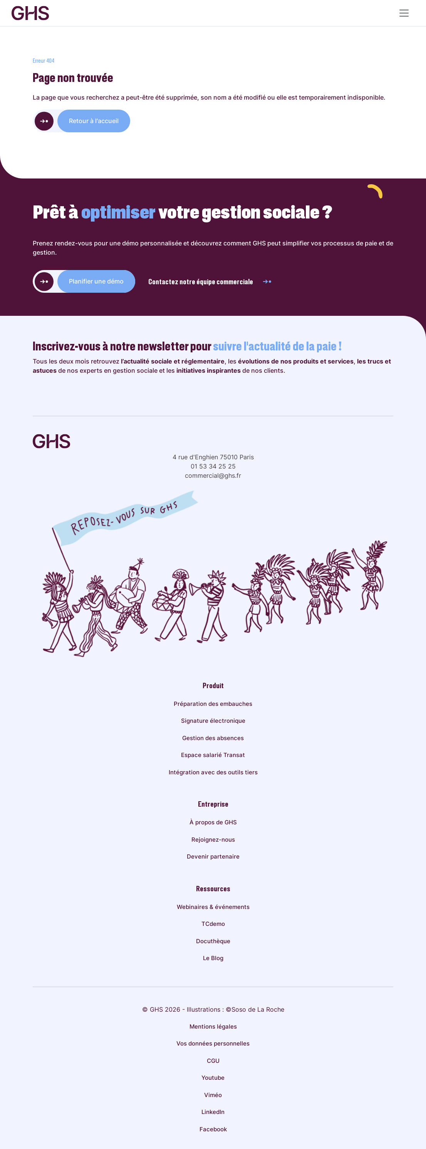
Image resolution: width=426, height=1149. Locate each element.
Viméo (213, 1095)
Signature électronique (213, 720)
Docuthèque (213, 941)
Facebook (213, 1129)
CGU (213, 1060)
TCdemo (213, 923)
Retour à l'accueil (94, 121)
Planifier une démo (96, 281)
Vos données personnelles (213, 1043)
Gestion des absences (213, 738)
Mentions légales (213, 1026)
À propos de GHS (213, 822)
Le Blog (213, 958)
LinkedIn (213, 1112)
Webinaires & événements (213, 907)
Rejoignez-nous (213, 839)
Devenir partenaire (213, 856)
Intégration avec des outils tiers (213, 772)
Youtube (213, 1077)
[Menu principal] (404, 13)
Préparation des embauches (213, 703)
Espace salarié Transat (213, 755)
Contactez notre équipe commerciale (210, 281)
